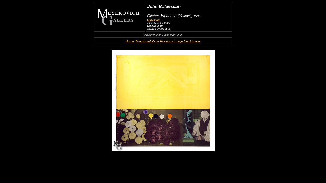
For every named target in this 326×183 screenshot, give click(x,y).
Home (129, 41)
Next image (192, 41)
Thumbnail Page (147, 41)
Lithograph (153, 19)
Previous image (171, 41)
